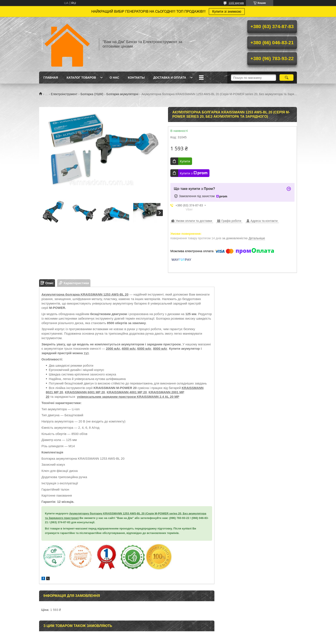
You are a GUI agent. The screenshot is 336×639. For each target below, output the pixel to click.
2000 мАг (113, 348)
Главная (50, 77)
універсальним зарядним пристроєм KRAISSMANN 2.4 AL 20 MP (128, 396)
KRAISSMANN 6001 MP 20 (85, 392)
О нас (114, 77)
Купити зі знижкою (226, 11)
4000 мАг (128, 348)
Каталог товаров (81, 77)
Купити (185, 161)
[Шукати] (286, 77)
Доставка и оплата (169, 77)
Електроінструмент (64, 94)
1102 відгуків (236, 3)
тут (86, 353)
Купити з (194, 173)
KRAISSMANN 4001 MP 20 (127, 392)
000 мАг (161, 348)
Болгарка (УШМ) (92, 94)
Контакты (136, 77)
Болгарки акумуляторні (122, 94)
